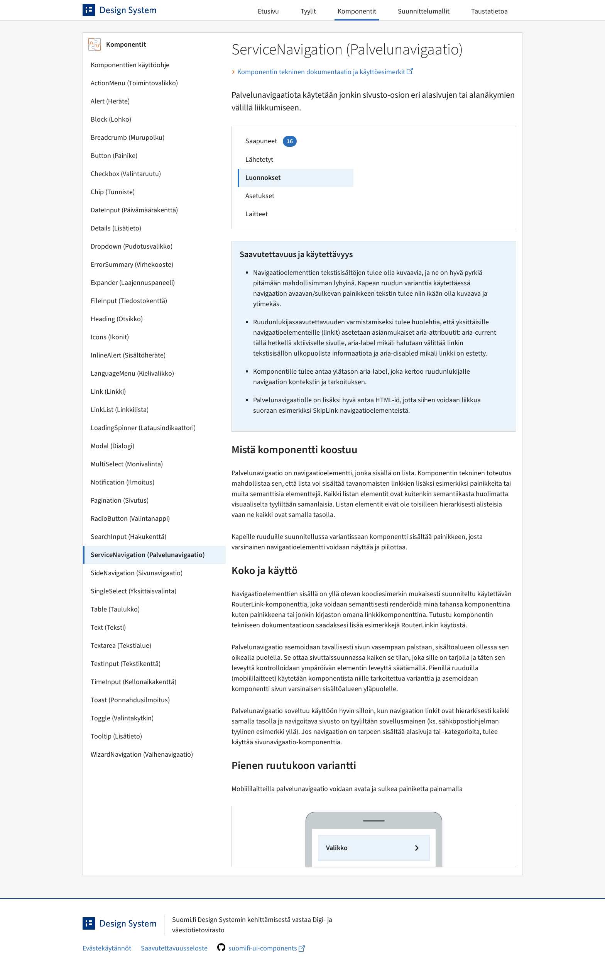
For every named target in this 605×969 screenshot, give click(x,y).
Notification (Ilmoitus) (122, 482)
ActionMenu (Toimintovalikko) (134, 83)
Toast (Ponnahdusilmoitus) (130, 700)
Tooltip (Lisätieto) (116, 736)
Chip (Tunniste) (113, 192)
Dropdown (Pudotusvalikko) (131, 246)
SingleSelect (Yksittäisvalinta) (133, 591)
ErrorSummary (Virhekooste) (132, 264)
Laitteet (256, 214)
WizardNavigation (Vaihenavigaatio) (142, 754)
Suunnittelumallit (424, 11)
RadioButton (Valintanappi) (130, 518)
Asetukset (259, 196)
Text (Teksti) (108, 627)
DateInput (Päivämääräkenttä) (134, 210)
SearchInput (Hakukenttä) (128, 537)
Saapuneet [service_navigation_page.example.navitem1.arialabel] (271, 141)
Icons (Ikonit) (110, 337)
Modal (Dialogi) (112, 446)
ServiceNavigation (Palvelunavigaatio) (148, 555)
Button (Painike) (114, 156)
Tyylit (308, 11)
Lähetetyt (259, 159)
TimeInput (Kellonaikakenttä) (133, 682)
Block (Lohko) (111, 119)
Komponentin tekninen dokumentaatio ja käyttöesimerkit (322, 72)
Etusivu (268, 11)
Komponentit (357, 11)
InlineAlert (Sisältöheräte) (128, 355)
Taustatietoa (489, 11)
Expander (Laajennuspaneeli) (133, 283)
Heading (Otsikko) (117, 319)
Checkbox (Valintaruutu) (126, 174)
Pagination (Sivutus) (120, 500)
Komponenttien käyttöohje (130, 65)
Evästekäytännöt (107, 948)
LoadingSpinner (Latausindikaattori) (143, 428)
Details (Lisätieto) (116, 228)
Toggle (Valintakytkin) (122, 718)
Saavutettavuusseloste (174, 948)
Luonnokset (263, 178)
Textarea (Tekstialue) (121, 646)
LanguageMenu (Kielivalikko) (132, 373)
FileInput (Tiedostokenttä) (129, 301)
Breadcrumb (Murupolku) (127, 137)
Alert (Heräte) (110, 101)
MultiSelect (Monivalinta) (127, 464)
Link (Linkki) (108, 391)
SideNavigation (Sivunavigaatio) (137, 573)
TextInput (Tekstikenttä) (126, 664)
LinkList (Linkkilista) (120, 410)
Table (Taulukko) (115, 609)
